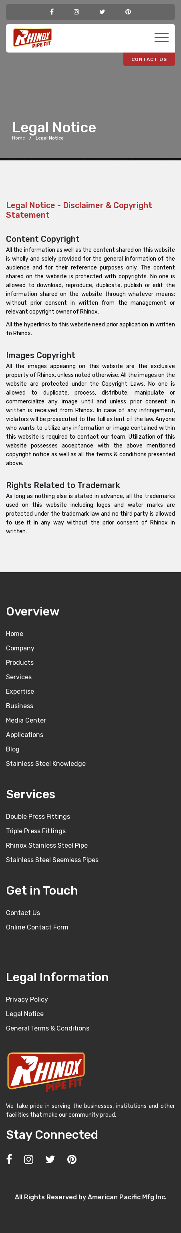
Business (19, 706)
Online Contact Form (37, 927)
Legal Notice (25, 1014)
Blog (13, 749)
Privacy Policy (27, 999)
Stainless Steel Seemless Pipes (52, 860)
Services (19, 677)
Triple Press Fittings (36, 831)
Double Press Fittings (38, 816)
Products (20, 662)
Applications (24, 735)
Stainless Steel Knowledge (46, 763)
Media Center (26, 720)
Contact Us (23, 913)
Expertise (20, 691)
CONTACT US (149, 59)
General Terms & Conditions (47, 1028)
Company (20, 648)
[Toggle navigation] (162, 38)
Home (18, 138)
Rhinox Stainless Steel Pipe (47, 845)
